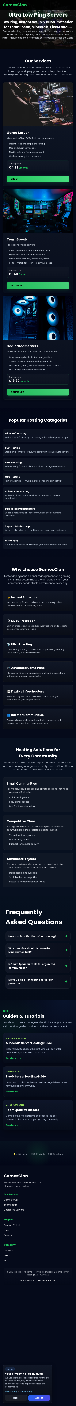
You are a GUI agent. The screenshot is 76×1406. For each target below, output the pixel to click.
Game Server (11, 1199)
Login (6, 1230)
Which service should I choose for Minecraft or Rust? (29, 950)
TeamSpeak (10, 1204)
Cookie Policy (26, 1391)
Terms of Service (47, 1280)
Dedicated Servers (14, 1209)
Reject (16, 1397)
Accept (39, 1397)
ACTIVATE (16, 290)
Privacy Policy (27, 1280)
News (7, 1255)
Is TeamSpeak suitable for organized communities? (31, 965)
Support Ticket (12, 1225)
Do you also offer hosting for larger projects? (30, 981)
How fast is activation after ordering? (32, 936)
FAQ (6, 1260)
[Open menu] (71, 5)
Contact (8, 1250)
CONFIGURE (17, 397)
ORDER (14, 178)
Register (8, 1235)
